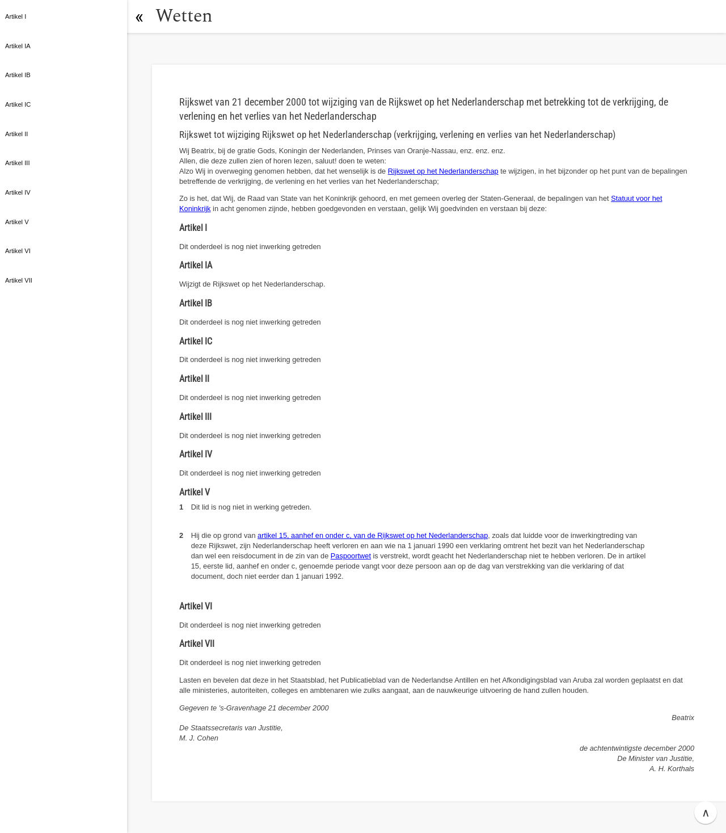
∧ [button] (706, 812)
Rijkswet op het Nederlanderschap (443, 171)
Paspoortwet (351, 556)
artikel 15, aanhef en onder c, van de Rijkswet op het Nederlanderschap (373, 535)
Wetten (184, 16)
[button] (139, 16)
